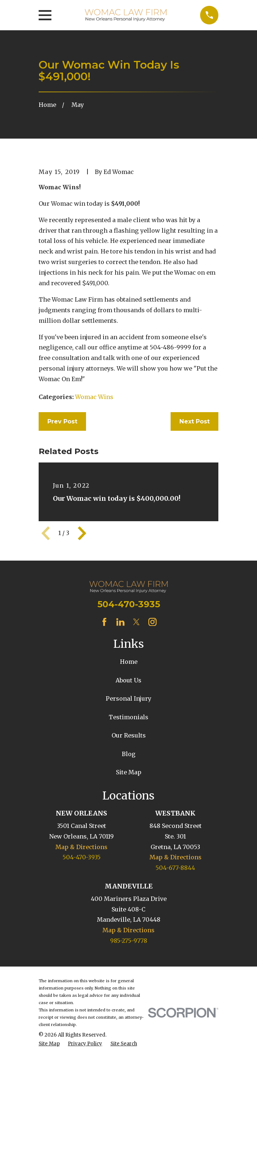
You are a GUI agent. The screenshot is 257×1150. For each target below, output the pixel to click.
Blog (129, 871)
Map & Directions (81, 964)
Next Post (194, 538)
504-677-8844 (175, 984)
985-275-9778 (128, 1057)
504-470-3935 (128, 721)
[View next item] (82, 650)
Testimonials (128, 834)
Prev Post (62, 538)
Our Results (129, 852)
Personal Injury (128, 815)
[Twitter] (136, 739)
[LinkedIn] (120, 739)
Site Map (128, 889)
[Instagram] (152, 739)
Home (128, 778)
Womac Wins (94, 514)
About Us (128, 797)
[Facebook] (104, 739)
